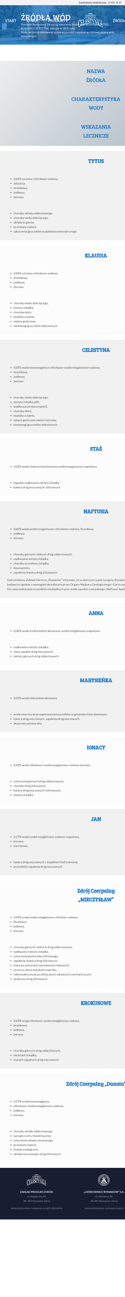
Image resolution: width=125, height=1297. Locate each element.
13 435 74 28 (114, 2)
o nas (38, 21)
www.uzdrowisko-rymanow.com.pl (104, 1208)
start (19, 21)
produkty (61, 21)
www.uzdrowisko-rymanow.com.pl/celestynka (36, 1208)
